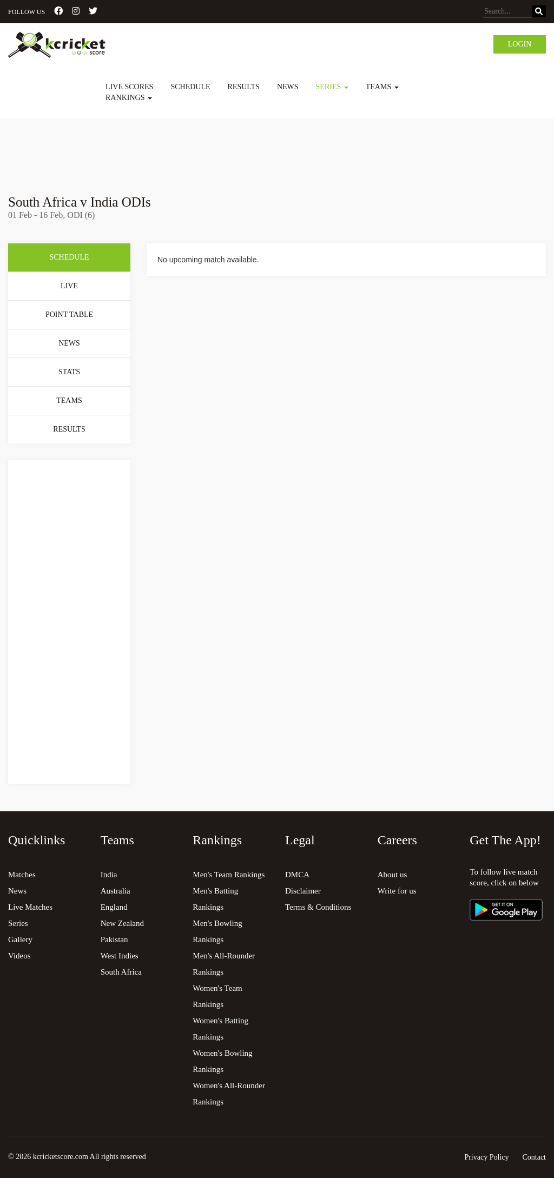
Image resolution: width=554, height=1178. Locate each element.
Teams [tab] (69, 400)
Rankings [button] (128, 98)
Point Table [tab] (69, 314)
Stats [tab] (69, 372)
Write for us (397, 890)
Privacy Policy (486, 1157)
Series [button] (332, 87)
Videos (19, 955)
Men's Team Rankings (229, 874)
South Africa (121, 972)
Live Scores (129, 87)
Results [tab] (69, 429)
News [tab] (69, 343)
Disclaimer (303, 890)
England (114, 907)
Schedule (190, 87)
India (109, 874)
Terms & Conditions (318, 907)
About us (392, 874)
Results (244, 87)
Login (520, 44)
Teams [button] (382, 87)
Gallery (20, 939)
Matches (22, 874)
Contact (534, 1157)
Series (18, 923)
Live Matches (30, 907)
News (288, 87)
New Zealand (122, 923)
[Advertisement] (277, 148)
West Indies (119, 955)
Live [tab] (69, 286)
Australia (115, 890)
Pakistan (114, 939)
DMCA (297, 874)
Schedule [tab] (69, 257)
